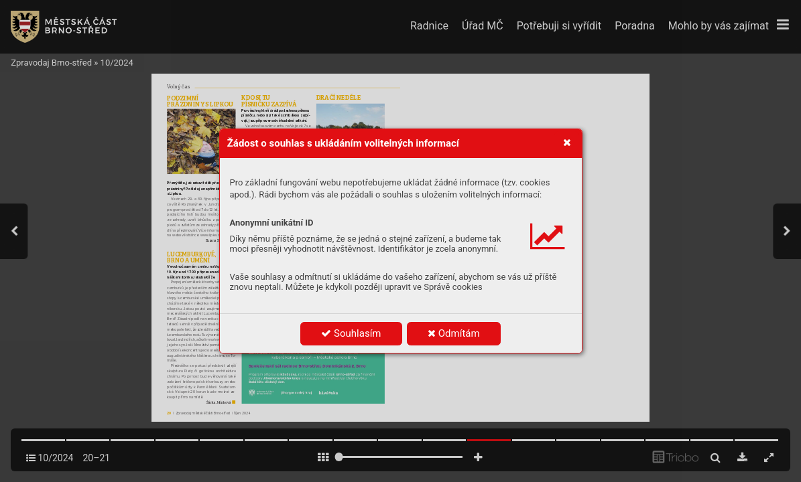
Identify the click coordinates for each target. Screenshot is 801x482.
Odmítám (454, 333)
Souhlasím (351, 333)
